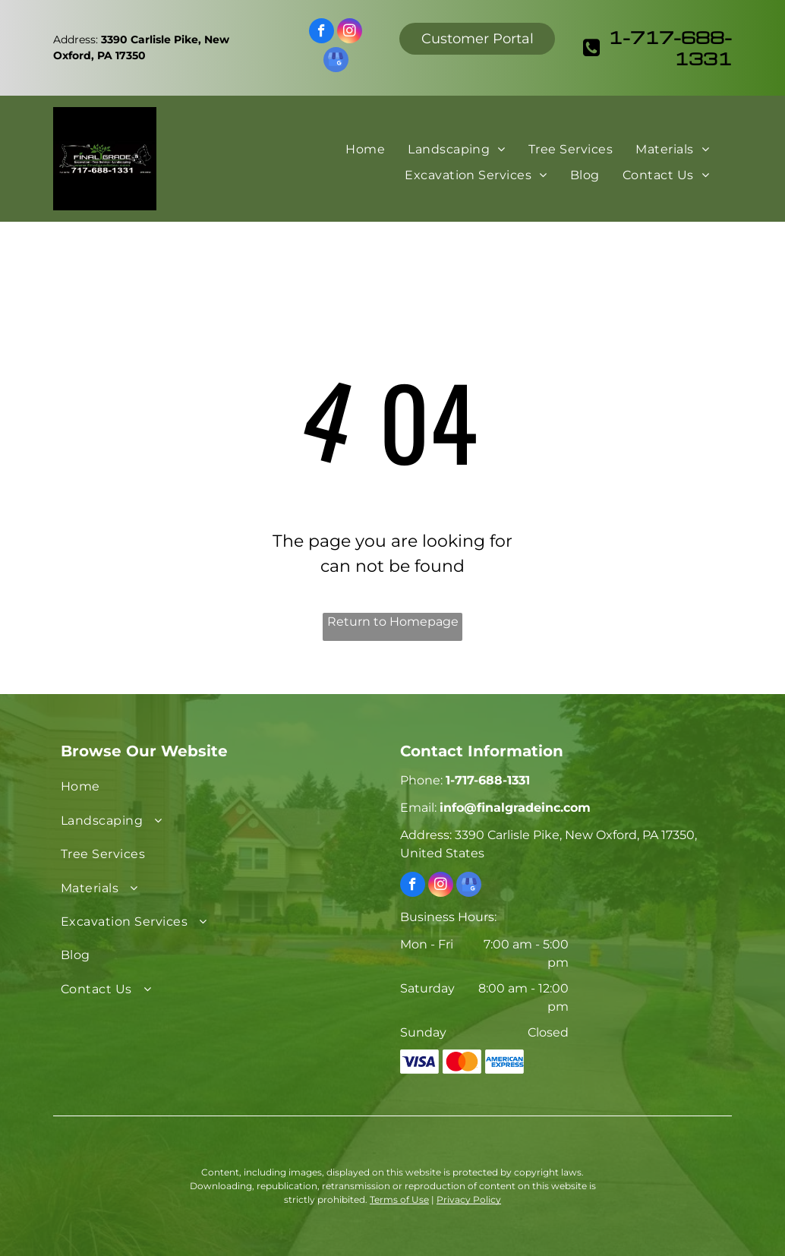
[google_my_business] (335, 61)
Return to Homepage (393, 621)
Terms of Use (399, 1199)
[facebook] (321, 32)
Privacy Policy (469, 1199)
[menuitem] (365, 149)
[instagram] (349, 32)
